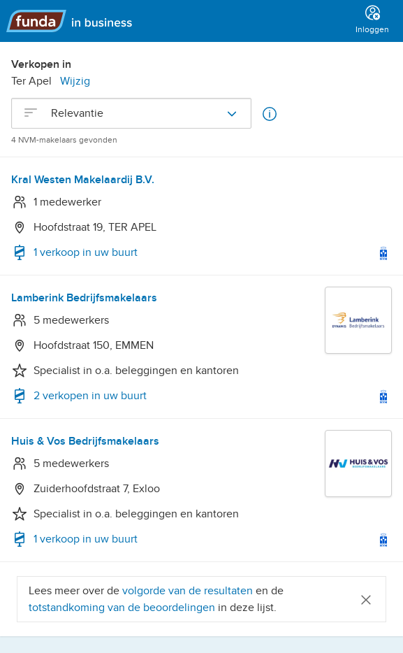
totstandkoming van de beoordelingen (123, 608)
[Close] (366, 599)
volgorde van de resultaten (187, 591)
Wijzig (75, 81)
